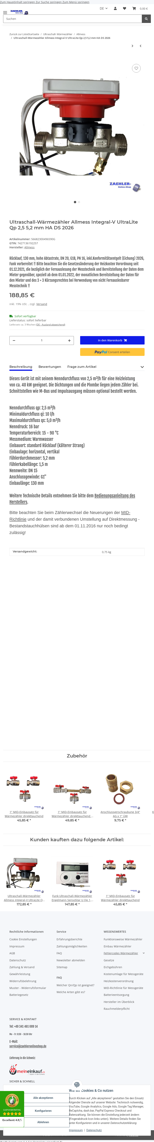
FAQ (59, 953)
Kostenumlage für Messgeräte (123, 974)
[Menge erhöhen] (69, 340)
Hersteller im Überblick (119, 1002)
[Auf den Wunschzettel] (136, 68)
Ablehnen (43, 1122)
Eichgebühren (113, 967)
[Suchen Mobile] (72, 19)
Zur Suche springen (49, 2)
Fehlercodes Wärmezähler (121, 953)
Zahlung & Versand (22, 967)
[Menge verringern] (14, 340)
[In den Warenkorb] (12, 57)
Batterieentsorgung (116, 995)
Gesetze (109, 960)
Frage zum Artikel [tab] (81, 367)
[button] (115, 8)
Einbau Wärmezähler (117, 946)
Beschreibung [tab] (20, 367)
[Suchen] (146, 19)
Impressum (76, 1130)
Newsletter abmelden (71, 960)
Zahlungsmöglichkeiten (72, 946)
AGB (12, 953)
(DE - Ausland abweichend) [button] (50, 324)
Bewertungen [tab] (49, 367)
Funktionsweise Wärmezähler (123, 939)
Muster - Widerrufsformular (27, 988)
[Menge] (41, 340)
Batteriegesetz (18, 995)
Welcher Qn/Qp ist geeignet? (75, 985)
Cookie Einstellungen (23, 939)
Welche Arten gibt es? (71, 992)
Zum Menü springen (75, 2)
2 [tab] (79, 202)
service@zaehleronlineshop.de (27, 1046)
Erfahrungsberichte (69, 939)
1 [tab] (75, 202)
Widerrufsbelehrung (22, 981)
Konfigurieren (43, 1110)
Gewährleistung (19, 974)
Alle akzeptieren (43, 1097)
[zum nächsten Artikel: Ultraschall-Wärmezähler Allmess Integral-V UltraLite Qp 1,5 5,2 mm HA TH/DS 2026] (132, 46)
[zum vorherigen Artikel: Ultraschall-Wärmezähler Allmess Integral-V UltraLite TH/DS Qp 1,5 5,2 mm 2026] (141, 46)
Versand (41, 304)
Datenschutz (94, 1130)
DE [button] (102, 8)
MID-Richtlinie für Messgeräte (123, 988)
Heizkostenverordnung (119, 981)
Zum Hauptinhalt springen (18, 2)
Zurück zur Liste (18, 34)
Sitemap (62, 967)
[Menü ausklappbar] (5, 10)
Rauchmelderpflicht (117, 1009)
